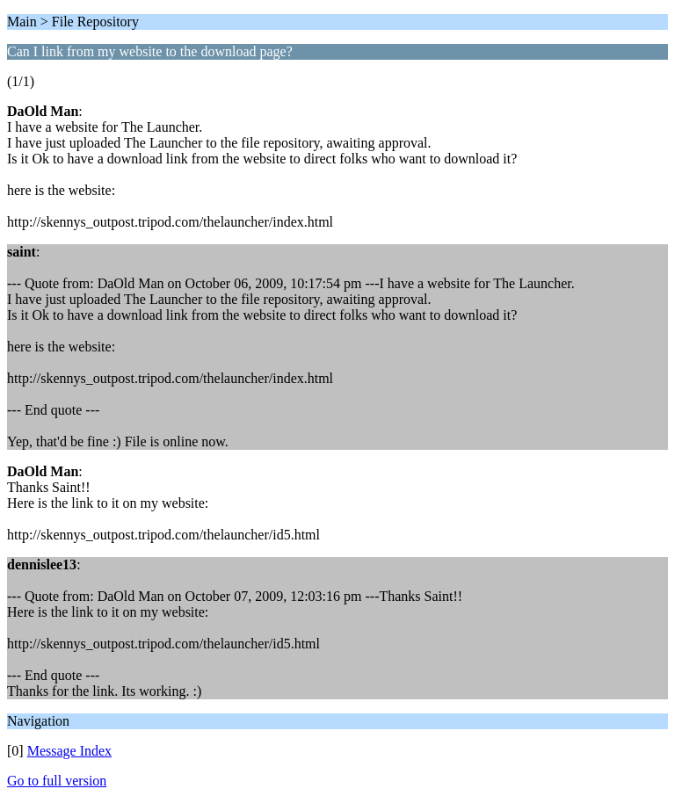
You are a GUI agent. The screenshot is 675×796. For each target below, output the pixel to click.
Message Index (69, 750)
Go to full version (56, 780)
